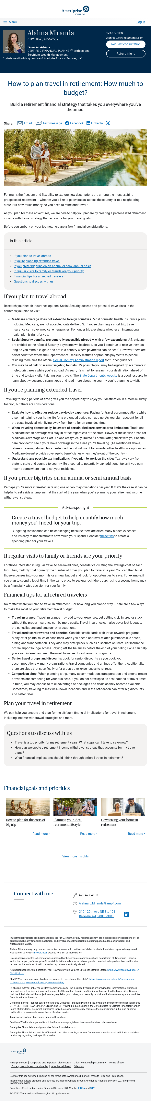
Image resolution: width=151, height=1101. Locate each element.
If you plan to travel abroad (32, 256)
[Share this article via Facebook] (74, 123)
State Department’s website (98, 375)
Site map (79, 1066)
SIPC (92, 1088)
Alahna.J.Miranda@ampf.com (124, 37)
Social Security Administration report (78, 360)
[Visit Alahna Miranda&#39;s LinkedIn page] (126, 914)
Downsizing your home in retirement (119, 822)
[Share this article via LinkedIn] (95, 123)
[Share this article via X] (108, 123)
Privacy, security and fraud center (29, 1066)
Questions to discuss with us (33, 281)
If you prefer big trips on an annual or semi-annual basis (52, 266)
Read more (40, 834)
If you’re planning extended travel (37, 261)
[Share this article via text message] (48, 124)
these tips (107, 536)
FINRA (81, 1088)
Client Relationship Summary (90, 1062)
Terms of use (116, 1062)
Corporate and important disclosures (50, 1062)
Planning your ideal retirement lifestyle (67, 822)
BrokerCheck (40, 952)
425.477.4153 (114, 32)
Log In (140, 22)
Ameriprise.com (18, 1062)
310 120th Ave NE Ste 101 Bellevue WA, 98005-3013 (97, 914)
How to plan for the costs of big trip (25, 822)
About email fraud (61, 1066)
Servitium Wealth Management (48, 54)
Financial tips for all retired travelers (38, 276)
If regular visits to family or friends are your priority (49, 271)
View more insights (75, 856)
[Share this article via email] (24, 124)
